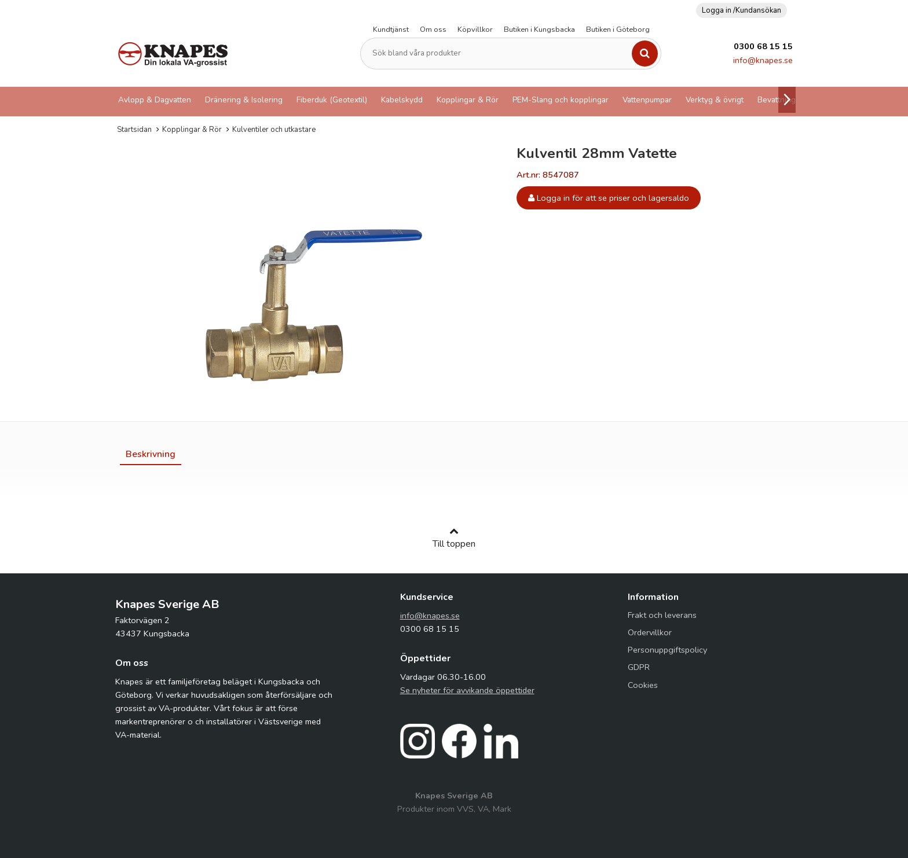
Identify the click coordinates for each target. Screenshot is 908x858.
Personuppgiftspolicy (667, 650)
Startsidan (134, 129)
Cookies (643, 685)
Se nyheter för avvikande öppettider (467, 690)
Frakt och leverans (662, 615)
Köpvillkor (475, 29)
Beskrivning (150, 454)
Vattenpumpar (647, 99)
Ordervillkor (650, 632)
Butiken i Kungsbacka (539, 29)
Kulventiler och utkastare (274, 129)
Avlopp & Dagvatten (154, 99)
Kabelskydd (402, 99)
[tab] (150, 454)
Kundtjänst (391, 29)
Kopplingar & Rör (468, 99)
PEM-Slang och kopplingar (560, 99)
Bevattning (776, 99)
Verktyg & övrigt (715, 99)
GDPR (639, 667)
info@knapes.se (763, 60)
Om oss (433, 29)
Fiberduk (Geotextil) (331, 99)
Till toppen (454, 538)
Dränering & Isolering (244, 99)
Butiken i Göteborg (618, 29)
